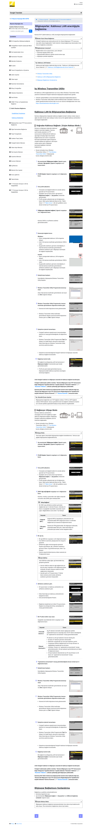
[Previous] (36, 816)
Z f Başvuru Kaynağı (43, 19)
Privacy (12, 823)
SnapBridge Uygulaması (18, 113)
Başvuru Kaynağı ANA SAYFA (20, 18)
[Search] (18, 31)
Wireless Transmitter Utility (44, 73)
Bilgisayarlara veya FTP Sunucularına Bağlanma (60, 19)
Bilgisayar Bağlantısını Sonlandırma (47, 80)
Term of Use (19, 823)
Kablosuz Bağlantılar (17, 118)
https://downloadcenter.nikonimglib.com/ (47, 103)
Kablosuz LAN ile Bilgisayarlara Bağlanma (49, 77)
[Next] (81, 816)
